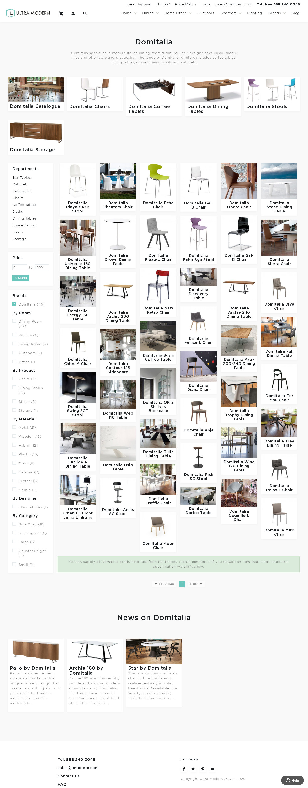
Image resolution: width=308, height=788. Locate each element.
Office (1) (23, 362)
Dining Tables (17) (27, 390)
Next (196, 583)
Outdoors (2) (27, 353)
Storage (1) (25, 410)
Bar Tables (21, 177)
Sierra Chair (279, 264)
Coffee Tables (24, 204)
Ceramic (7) (26, 472)
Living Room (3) (30, 344)
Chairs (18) (25, 379)
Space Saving (24, 225)
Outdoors (205, 13)
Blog (295, 13)
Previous (164, 583)
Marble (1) (24, 490)
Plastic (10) (25, 454)
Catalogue (21, 191)
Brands (274, 13)
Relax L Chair (279, 490)
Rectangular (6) (29, 533)
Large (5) (24, 542)
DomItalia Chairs (89, 106)
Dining (148, 13)
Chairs (18, 198)
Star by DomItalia (150, 668)
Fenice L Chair (198, 342)
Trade (195, 4)
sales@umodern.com (227, 4)
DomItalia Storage (32, 150)
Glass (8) (23, 463)
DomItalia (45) (28, 304)
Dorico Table (198, 513)
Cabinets (20, 184)
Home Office (175, 13)
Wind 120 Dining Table (242, 466)
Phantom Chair (118, 207)
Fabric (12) (25, 445)
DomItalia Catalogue (35, 106)
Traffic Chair (158, 503)
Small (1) (23, 564)
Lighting (254, 13)
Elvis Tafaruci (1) (30, 507)
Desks (17, 211)
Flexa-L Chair (158, 259)
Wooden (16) (27, 436)
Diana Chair (198, 390)
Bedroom (228, 13)
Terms (64, 772)
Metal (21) (24, 427)
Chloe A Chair (77, 364)
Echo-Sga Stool (198, 260)
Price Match (170, 4)
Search (21, 277)
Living (126, 13)
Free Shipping (115, 4)
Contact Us (69, 756)
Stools (17, 232)
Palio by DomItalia (32, 668)
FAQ (62, 764)
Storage (19, 239)
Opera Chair (239, 207)
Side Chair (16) (28, 524)
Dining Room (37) (27, 323)
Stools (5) (24, 401)
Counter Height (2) (29, 553)
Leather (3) (25, 481)
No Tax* (144, 4)
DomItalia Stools (266, 106)
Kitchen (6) (25, 335)
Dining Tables (24, 218)
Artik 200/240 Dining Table (239, 364)
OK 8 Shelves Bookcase (161, 407)
